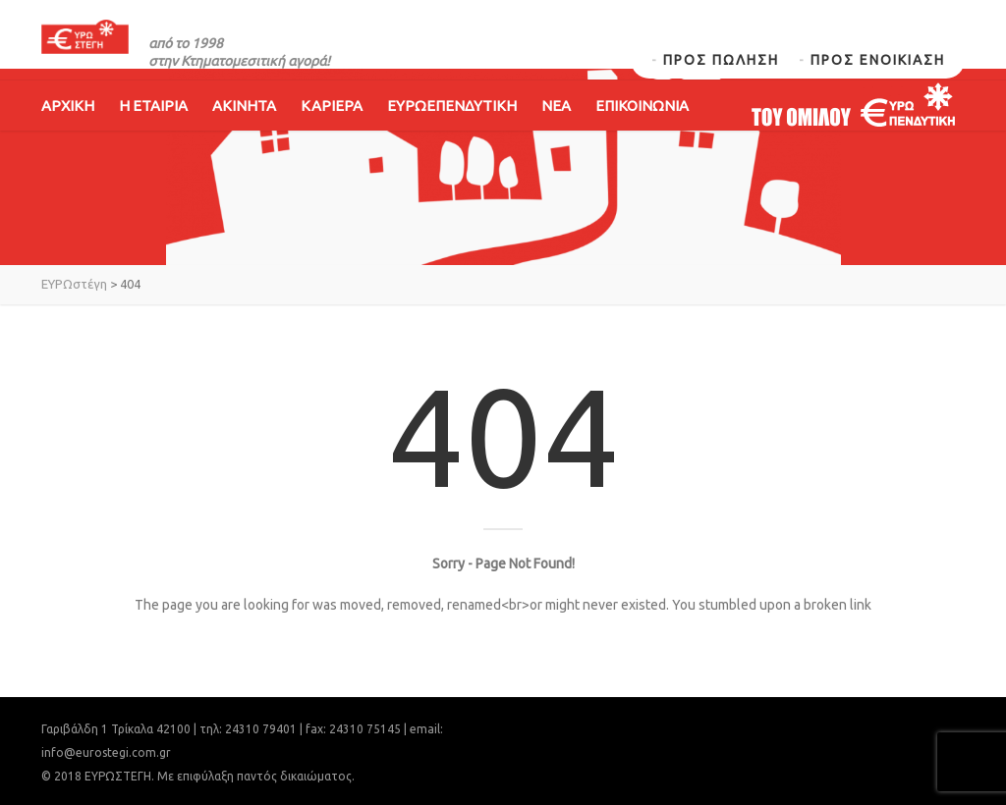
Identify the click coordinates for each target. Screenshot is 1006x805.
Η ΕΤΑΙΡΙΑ (153, 135)
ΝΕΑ (556, 135)
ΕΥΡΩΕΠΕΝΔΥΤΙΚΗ (452, 135)
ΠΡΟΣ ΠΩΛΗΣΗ (721, 60)
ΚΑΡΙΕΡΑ (332, 135)
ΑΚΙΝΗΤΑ (244, 135)
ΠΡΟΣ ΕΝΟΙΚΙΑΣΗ (877, 60)
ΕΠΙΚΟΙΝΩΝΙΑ (642, 135)
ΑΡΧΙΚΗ (67, 135)
